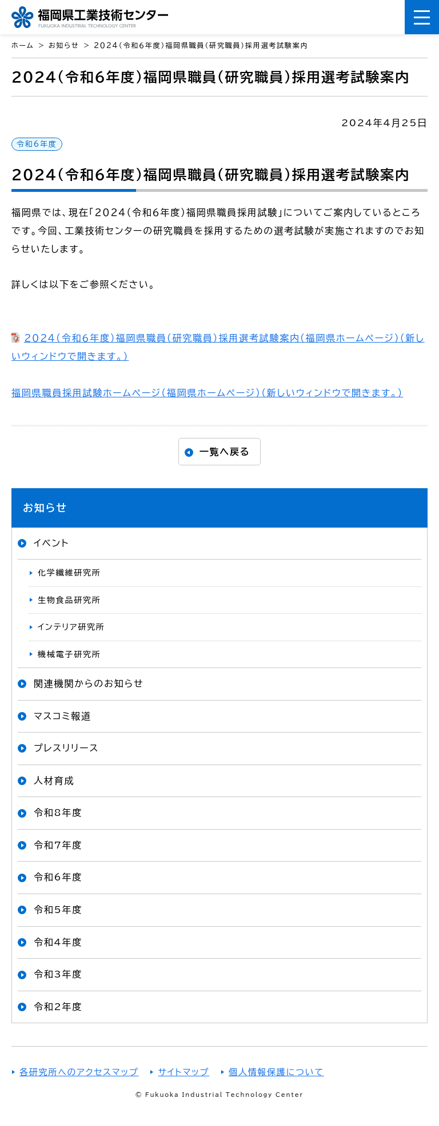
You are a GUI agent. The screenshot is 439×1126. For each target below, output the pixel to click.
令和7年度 (58, 845)
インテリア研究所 (71, 627)
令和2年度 (58, 1006)
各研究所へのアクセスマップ (78, 1072)
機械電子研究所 (69, 654)
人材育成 (54, 780)
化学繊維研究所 (69, 573)
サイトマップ (183, 1072)
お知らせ (45, 507)
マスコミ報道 (62, 716)
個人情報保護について (276, 1072)
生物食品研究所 (69, 600)
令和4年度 (58, 942)
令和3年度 (58, 974)
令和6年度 (37, 144)
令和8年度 (58, 812)
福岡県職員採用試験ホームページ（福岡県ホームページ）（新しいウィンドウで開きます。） (207, 392)
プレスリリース (66, 748)
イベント (51, 543)
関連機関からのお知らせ (88, 683)
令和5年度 (58, 909)
